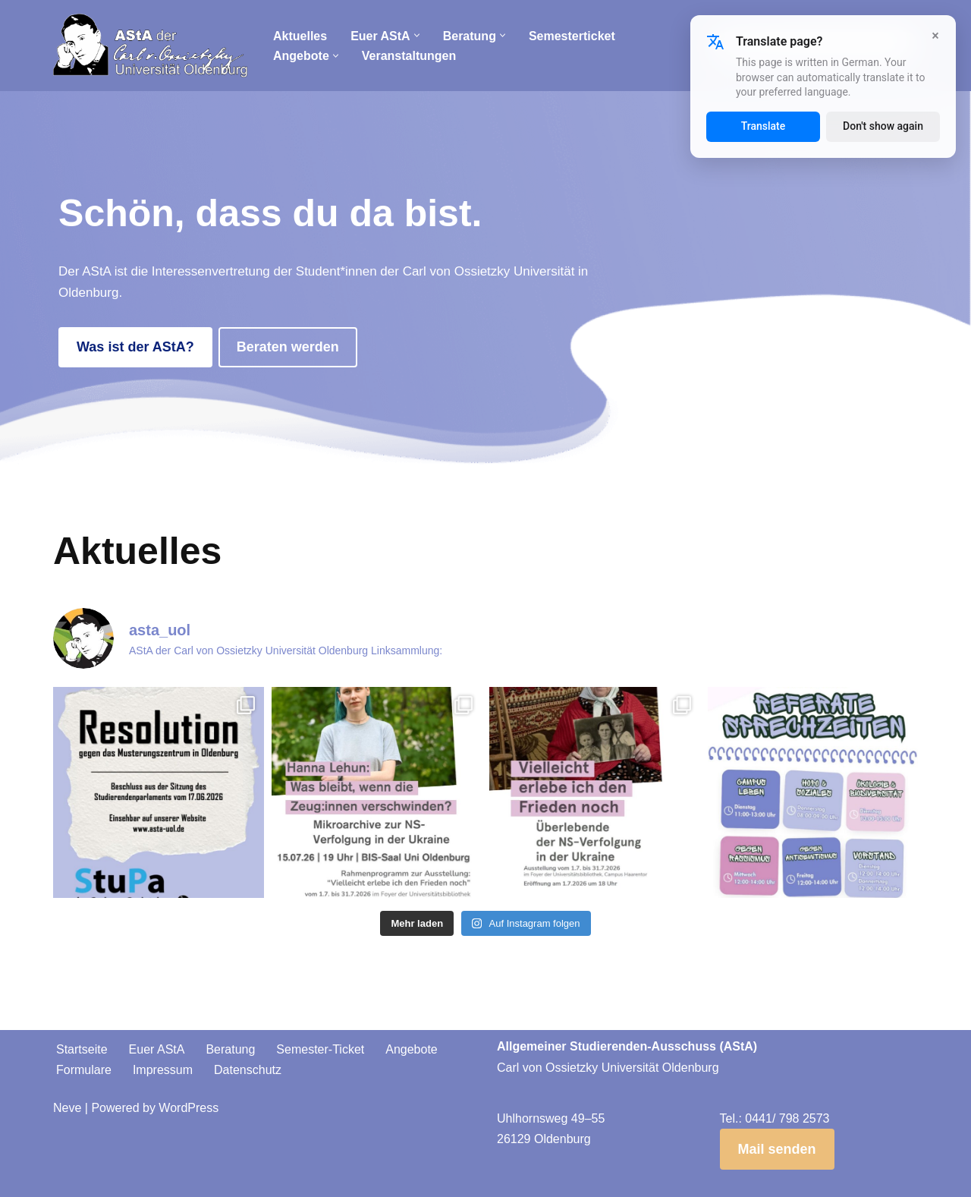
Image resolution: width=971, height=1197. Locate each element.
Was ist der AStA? (135, 346)
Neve (67, 1107)
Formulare (84, 1069)
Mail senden (777, 1149)
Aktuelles (300, 36)
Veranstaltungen (409, 55)
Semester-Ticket (320, 1049)
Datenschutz (247, 1069)
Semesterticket (572, 36)
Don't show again (883, 126)
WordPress (188, 1107)
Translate (763, 126)
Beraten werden (288, 346)
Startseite (82, 1049)
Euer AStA (157, 1049)
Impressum (163, 1069)
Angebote (411, 1049)
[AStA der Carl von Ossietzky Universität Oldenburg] (150, 45)
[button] (417, 35)
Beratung (230, 1049)
